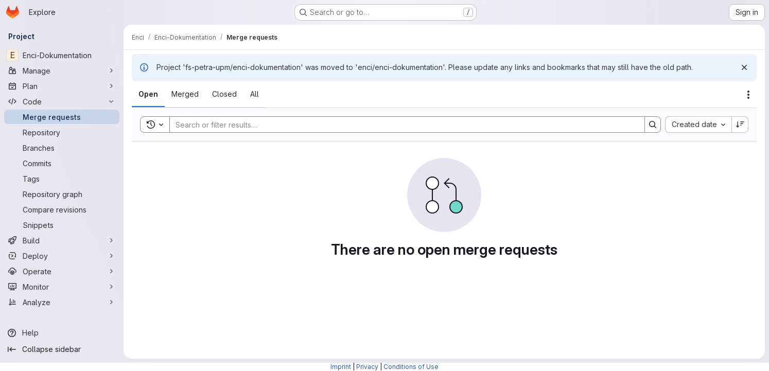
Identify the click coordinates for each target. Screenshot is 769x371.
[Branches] (61, 147)
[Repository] (61, 132)
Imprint (340, 366)
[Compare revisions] (61, 209)
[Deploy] (61, 256)
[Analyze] (61, 302)
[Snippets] (61, 225)
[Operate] (61, 271)
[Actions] (748, 94)
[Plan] (61, 86)
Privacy (367, 366)
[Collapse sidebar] (61, 349)
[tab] (148, 94)
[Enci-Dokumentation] (61, 55)
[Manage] (61, 70)
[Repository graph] (61, 194)
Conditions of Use (411, 366)
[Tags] (61, 178)
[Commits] (61, 163)
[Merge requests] (61, 117)
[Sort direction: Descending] (740, 124)
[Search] (402, 124)
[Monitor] (61, 286)
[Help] (61, 333)
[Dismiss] (744, 67)
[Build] (61, 240)
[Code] (61, 101)
